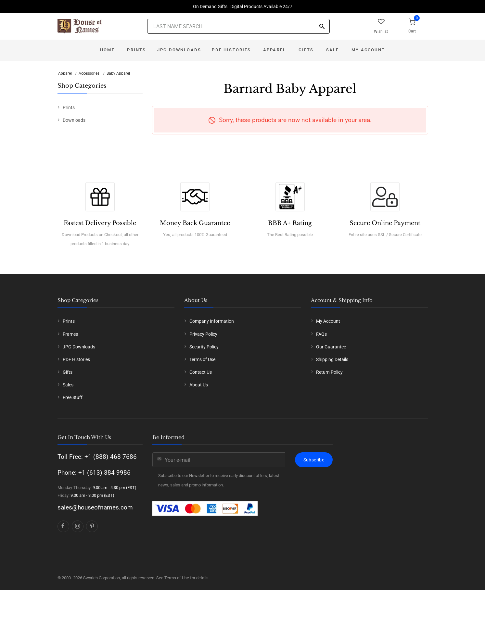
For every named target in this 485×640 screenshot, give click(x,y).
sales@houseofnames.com (95, 507)
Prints (136, 49)
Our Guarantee (331, 346)
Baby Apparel (118, 73)
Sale (332, 49)
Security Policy (204, 346)
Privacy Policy (203, 334)
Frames (70, 334)
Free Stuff (73, 397)
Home (107, 49)
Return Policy (329, 372)
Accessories (89, 73)
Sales (68, 384)
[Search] (321, 26)
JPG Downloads (179, 49)
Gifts (306, 49)
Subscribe (313, 459)
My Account (368, 49)
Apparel (274, 49)
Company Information (211, 321)
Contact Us (200, 372)
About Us (198, 384)
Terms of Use (202, 359)
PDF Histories (231, 49)
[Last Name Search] (238, 26)
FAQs (321, 334)
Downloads (74, 120)
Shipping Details (332, 359)
